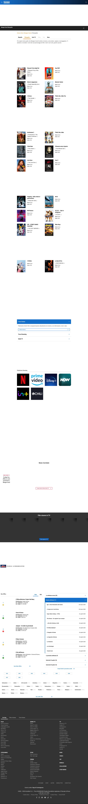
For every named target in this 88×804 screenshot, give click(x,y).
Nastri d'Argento (34, 771)
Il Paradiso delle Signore (65, 742)
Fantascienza (48, 686)
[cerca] (86, 2)
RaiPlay (3, 774)
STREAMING (4, 752)
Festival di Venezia (35, 764)
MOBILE (61, 762)
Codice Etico (26, 794)
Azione (44, 683)
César (31, 774)
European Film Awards (36, 776)
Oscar (31, 761)
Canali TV (61, 747)
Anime (15, 683)
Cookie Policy (53, 794)
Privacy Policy (34, 794)
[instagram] (39, 798)
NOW (2, 764)
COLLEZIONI (62, 766)
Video (2, 733)
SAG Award (33, 778)
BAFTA (32, 773)
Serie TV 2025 (33, 725)
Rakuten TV (4, 776)
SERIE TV (32, 721)
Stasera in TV (62, 723)
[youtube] (45, 798)
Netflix (2, 759)
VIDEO (61, 756)
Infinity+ (3, 766)
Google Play (4, 773)
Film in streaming (5, 745)
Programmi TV (63, 745)
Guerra (3, 689)
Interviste (3, 738)
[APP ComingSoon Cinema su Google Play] (58, 787)
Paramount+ (4, 778)
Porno (58, 689)
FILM (2, 721)
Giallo (76, 686)
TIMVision (3, 769)
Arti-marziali (24, 683)
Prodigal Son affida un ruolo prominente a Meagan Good (6, 479)
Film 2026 (3, 744)
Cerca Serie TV (34, 728)
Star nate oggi (33, 756)
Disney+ (3, 762)
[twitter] (51, 798)
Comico (65, 683)
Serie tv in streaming (35, 738)
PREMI (32, 759)
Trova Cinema (4, 725)
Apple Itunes (4, 771)
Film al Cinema (4, 723)
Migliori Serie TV (34, 730)
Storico (3, 693)
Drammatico (17, 686)
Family (37, 686)
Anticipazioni (62, 727)
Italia (35, 594)
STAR (31, 752)
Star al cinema (33, 754)
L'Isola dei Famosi (64, 740)
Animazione (4, 683)
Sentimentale (78, 689)
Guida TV (32, 740)
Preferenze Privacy (44, 794)
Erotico (28, 686)
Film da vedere (4, 740)
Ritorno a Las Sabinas (65, 738)
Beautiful (61, 728)
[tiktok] (48, 798)
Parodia (40, 689)
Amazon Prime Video (6, 761)
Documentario (5, 686)
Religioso (67, 689)
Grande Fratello (63, 733)
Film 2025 (3, 742)
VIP (60, 759)
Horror (12, 689)
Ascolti (61, 749)
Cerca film (3, 747)
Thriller (12, 693)
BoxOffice (3, 728)
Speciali (32, 742)
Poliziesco (48, 689)
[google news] (42, 798)
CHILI (2, 768)
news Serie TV (6, 475)
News (2, 737)
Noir (32, 689)
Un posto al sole (63, 737)
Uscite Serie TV (34, 735)
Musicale (22, 689)
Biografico (55, 683)
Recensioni (3, 735)
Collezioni (3, 732)
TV (60, 721)
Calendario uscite (5, 727)
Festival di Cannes (35, 766)
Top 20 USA (33, 732)
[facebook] (37, 798)
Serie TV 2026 (33, 727)
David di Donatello (34, 769)
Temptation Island (63, 735)
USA (41, 594)
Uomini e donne (63, 732)
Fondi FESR (62, 794)
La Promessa (62, 730)
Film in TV (3, 730)
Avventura (35, 683)
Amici (60, 744)
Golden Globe (33, 762)
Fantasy (58, 686)
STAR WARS (62, 769)
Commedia (75, 683)
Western (22, 693)
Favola (68, 686)
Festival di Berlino (34, 768)
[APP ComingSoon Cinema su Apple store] (48, 787)
